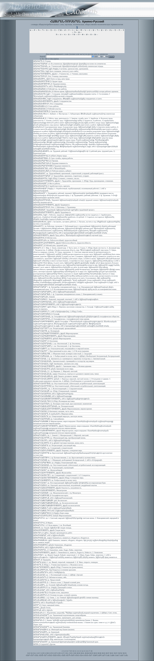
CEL (66, 653)
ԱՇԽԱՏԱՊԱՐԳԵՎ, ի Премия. (45, 161)
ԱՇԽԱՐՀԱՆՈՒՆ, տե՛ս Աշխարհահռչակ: (51, 440)
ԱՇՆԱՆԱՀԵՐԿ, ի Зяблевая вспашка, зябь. (50, 577)
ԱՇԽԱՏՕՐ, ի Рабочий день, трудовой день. (50, 245)
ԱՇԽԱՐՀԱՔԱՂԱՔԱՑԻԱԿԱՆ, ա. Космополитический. (55, 503)
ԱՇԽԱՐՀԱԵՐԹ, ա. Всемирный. (46, 331)
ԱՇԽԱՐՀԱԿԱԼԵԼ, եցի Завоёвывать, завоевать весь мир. (55, 364)
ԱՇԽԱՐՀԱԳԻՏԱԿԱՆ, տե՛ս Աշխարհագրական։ (55, 302)
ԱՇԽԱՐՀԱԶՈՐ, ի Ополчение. (45, 341)
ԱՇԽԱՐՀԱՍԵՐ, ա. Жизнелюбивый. (48, 470)
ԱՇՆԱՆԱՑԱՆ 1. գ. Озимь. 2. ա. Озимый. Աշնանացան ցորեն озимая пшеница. (66, 598)
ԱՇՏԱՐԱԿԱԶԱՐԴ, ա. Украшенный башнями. (51, 627)
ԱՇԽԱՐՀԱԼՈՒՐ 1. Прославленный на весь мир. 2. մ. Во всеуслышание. (61, 351)
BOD (78, 653)
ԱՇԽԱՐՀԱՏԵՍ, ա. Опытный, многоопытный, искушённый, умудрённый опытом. (65, 485)
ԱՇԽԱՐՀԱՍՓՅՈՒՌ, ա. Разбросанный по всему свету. (55, 480)
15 (85, 651)
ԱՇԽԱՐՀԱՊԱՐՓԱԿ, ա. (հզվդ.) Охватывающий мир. (55, 463)
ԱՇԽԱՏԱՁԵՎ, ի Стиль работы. (46, 106)
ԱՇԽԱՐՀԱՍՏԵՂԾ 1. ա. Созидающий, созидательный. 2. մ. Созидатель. (61, 475)
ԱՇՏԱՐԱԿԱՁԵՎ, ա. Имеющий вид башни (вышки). (54, 629)
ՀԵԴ (32, 655)
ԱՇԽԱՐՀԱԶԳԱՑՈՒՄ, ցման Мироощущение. (52, 338)
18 (91, 651)
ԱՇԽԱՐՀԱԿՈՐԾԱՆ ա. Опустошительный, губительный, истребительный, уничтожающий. (69, 384)
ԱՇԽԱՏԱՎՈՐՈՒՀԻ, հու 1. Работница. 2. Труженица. (54, 207)
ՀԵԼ (36, 655)
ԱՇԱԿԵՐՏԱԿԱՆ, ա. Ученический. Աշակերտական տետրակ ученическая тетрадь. (68, 66)
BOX (125, 653)
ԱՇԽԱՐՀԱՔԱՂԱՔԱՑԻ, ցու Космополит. (50, 500)
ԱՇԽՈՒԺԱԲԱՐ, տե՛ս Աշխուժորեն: (49, 535)
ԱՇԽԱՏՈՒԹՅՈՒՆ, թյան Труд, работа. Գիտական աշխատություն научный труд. (68, 235)
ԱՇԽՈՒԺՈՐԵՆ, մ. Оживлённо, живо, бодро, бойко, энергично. (57, 550)
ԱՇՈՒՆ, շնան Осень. (42, 608)
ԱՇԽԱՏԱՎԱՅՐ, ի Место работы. (46, 183)
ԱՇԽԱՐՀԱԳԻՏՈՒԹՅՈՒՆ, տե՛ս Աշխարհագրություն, (57, 304)
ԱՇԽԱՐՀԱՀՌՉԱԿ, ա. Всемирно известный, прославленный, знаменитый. (62, 404)
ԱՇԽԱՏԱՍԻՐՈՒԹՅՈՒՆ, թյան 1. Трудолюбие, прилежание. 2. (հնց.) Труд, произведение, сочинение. (73, 181)
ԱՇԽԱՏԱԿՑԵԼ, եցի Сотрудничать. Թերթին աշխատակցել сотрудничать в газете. (67, 99)
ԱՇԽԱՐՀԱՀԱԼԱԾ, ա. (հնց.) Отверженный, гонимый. (55, 391)
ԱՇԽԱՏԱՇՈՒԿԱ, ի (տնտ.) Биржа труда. (50, 156)
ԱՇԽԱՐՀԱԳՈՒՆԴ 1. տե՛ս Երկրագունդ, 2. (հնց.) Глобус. (58, 311)
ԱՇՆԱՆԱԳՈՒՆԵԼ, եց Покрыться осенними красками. (54, 570)
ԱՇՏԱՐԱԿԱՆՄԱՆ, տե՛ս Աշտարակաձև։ (51, 635)
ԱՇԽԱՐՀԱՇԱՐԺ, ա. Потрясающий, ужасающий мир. (54, 445)
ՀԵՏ (86, 655)
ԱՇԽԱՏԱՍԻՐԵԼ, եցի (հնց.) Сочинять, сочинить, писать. (56, 178)
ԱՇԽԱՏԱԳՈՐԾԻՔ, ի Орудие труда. (48, 81)
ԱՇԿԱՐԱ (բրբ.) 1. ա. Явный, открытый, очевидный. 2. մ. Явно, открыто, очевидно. (65, 562)
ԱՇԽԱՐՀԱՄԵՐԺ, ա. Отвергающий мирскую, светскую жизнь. (58, 416)
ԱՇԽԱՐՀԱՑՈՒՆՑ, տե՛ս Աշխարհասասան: (53, 498)
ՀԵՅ (55, 655)
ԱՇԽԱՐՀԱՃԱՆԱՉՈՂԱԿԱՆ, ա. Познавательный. (53, 406)
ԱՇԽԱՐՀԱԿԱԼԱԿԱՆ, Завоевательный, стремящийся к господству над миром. (63, 361)
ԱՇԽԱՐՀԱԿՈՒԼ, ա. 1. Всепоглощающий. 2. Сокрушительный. (58, 389)
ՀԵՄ (50, 655)
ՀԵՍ (77, 655)
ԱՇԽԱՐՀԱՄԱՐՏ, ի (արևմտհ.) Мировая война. (53, 414)
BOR (99, 653)
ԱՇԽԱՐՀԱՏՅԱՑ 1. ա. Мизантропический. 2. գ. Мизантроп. (57, 493)
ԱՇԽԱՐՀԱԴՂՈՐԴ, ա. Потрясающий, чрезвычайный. (54, 328)
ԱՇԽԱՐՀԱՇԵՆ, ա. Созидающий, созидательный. (53, 448)
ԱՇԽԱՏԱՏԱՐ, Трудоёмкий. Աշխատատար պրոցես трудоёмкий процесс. (64, 210)
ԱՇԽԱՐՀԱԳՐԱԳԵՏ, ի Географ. (46, 314)
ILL (34, 653)
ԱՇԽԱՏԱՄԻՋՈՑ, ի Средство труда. (48, 111)
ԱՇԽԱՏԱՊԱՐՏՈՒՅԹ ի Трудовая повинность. (52, 166)
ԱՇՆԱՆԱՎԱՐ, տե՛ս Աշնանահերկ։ (49, 590)
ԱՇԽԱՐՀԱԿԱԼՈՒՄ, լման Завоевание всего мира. (53, 369)
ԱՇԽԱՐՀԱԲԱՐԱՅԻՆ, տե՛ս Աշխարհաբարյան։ (54, 292)
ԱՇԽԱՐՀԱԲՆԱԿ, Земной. (44, 297)
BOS (103, 653)
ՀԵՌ (73, 655)
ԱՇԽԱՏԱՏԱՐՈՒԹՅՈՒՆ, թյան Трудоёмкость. (52, 212)
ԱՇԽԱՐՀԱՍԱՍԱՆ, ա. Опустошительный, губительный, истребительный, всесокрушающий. (69, 465)
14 (82, 651)
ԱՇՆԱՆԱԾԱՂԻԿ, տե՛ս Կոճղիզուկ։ (49, 572)
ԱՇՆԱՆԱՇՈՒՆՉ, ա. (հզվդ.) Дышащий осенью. (52, 587)
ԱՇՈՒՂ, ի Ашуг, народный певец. (46, 605)
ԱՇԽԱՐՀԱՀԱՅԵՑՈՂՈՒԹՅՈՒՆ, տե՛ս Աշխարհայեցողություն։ (61, 399)
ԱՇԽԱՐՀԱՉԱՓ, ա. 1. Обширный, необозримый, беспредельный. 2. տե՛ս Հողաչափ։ (67, 460)
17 (89, 651)
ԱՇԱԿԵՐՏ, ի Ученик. (42, 61)
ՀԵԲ (28, 655)
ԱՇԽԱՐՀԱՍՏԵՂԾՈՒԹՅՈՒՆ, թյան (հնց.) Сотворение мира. (58, 478)
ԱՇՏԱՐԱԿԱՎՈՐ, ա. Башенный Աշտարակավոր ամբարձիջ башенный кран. (66, 642)
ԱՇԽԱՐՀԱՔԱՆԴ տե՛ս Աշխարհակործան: (52, 508)
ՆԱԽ (112, 655)
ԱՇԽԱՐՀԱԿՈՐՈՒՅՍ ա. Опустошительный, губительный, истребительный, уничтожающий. (69, 386)
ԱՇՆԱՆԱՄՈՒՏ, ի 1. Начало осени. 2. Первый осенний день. (56, 582)
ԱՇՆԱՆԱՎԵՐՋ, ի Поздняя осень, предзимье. (51, 592)
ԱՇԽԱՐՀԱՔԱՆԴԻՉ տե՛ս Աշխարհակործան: (53, 511)
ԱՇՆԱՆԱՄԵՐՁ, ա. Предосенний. (47, 580)
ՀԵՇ (63, 655)
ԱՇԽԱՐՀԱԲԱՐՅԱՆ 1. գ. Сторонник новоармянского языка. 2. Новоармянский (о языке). (68, 294)
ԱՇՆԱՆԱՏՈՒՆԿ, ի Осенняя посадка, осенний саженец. (55, 595)
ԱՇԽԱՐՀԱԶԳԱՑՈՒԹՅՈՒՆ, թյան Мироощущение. (54, 336)
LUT (62, 653)
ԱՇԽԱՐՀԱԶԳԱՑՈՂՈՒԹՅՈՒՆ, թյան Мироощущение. (55, 333)
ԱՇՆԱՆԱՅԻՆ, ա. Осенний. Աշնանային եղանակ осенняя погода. (61, 585)
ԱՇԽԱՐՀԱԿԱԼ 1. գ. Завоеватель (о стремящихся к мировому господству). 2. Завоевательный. (69, 359)
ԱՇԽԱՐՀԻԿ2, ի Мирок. (43, 523)
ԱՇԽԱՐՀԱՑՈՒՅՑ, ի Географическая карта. (50, 495)
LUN (51, 653)
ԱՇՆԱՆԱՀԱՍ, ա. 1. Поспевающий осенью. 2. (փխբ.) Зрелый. (58, 575)
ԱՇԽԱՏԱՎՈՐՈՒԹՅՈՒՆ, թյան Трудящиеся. (51, 205)
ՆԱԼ (108, 655)
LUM (47, 653)
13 (80, 651)
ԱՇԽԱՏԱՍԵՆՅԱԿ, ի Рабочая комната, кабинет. (52, 171)
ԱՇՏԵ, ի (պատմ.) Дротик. (44, 644)
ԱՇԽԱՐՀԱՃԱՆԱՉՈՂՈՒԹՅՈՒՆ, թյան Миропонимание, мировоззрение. (62, 409)
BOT (107, 653)
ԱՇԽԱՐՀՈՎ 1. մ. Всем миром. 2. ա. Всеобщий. (52, 525)
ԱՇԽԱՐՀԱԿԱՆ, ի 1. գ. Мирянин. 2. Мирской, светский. (55, 371)
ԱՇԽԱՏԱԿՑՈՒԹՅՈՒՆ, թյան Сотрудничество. (52, 101)
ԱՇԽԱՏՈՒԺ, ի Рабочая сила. (45, 238)
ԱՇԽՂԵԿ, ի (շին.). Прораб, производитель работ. (52, 533)
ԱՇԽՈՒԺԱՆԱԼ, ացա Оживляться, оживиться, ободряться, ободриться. (61, 538)
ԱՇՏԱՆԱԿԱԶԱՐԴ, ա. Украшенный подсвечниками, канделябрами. (59, 615)
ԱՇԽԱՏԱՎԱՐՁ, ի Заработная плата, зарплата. (51, 186)
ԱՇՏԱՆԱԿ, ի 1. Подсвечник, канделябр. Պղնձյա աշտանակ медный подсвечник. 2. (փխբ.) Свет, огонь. (75, 613)
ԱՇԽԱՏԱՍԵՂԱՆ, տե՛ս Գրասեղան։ (49, 168)
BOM (87, 653)
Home (7, 21)
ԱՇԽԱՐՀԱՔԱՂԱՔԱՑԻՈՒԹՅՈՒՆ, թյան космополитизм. (56, 505)
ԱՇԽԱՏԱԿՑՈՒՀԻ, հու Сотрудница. (48, 104)
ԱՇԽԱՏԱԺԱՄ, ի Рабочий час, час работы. (50, 89)
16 (87, 651)
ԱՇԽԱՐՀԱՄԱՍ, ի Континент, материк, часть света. (53, 411)
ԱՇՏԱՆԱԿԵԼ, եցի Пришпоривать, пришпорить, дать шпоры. (57, 618)
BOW (120, 653)
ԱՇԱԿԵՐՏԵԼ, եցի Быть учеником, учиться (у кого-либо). (56, 71)
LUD (42, 653)
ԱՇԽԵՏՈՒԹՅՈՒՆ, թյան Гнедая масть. (49, 530)
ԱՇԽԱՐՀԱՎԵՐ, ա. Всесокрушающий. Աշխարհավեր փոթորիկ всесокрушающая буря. (69, 483)
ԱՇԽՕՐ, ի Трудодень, (42, 560)
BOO (95, 653)
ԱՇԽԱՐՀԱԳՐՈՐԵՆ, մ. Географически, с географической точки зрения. (61, 319)
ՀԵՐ (90, 655)
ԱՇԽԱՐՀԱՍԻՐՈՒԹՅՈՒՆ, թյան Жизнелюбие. (52, 473)
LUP (55, 653)
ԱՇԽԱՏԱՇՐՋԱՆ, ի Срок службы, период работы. (53, 158)
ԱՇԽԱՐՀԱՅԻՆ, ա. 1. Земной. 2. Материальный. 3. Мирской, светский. (61, 435)
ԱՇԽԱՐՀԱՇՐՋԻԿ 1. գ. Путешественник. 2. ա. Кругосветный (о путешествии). (64, 458)
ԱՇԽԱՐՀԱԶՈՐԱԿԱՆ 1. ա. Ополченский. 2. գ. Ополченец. (56, 343)
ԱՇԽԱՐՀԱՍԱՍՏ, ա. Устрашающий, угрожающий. (53, 468)
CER (74, 653)
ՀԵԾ (41, 655)
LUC (38, 653)
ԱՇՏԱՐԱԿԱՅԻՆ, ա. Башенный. (46, 632)
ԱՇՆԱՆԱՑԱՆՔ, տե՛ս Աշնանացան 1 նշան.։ (53, 600)
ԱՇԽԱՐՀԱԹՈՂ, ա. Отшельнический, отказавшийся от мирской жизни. (61, 349)
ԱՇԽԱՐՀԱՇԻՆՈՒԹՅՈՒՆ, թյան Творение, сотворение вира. (57, 450)
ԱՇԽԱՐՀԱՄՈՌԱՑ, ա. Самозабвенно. (48, 419)
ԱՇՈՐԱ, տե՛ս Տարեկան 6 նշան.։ (48, 603)
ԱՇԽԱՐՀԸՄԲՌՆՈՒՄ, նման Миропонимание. (52, 516)
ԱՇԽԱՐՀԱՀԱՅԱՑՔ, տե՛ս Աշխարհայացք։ (52, 396)
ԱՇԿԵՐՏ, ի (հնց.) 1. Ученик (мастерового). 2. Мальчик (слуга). (58, 565)
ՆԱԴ (104, 655)
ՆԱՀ (117, 655)
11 (76, 651)
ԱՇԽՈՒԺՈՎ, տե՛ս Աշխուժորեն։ (48, 547)
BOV (116, 653)
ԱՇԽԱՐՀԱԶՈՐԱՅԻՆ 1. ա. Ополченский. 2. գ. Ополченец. (56, 346)
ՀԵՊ (68, 655)
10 (73, 651)
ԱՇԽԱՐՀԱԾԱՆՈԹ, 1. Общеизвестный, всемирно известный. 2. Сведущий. (62, 354)
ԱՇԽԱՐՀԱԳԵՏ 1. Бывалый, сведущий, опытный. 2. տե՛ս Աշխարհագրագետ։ (66, 299)
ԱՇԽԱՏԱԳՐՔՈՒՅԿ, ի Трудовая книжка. (49, 84)
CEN (70, 653)
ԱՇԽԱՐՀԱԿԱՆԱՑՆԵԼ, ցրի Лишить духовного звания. (55, 376)
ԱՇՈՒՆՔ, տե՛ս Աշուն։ (43, 610)
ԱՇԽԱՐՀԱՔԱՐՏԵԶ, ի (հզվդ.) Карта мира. (51, 513)
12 (78, 651)
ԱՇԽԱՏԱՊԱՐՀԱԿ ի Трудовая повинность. (50, 163)
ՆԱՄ (121, 655)
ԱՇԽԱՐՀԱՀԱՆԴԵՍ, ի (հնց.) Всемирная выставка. (54, 401)
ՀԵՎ (81, 655)
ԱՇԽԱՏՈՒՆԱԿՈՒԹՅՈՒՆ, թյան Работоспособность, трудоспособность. (62, 243)
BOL (82, 653)
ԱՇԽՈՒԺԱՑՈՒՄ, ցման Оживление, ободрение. (52, 545)
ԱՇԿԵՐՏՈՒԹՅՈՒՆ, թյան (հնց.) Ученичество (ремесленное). (58, 567)
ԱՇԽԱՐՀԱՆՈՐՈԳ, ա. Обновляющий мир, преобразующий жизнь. (59, 438)
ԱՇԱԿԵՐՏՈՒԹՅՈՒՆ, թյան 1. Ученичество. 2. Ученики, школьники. (60, 74)
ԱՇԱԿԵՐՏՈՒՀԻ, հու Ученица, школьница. (50, 76)
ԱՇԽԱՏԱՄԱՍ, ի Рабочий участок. (47, 109)
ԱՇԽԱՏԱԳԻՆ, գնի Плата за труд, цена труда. (51, 79)
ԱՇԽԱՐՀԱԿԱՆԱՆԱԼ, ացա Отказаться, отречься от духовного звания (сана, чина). (66, 374)
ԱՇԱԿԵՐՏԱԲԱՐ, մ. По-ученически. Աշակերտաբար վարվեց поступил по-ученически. (69, 64)
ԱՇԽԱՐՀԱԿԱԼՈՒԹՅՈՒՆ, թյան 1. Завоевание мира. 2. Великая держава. (62, 366)
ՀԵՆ (59, 655)
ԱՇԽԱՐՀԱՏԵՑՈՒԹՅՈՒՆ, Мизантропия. (50, 490)
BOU (112, 653)
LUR (59, 653)
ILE (28, 653)
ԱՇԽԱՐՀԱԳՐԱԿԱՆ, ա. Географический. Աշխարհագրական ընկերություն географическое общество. (76, 316)
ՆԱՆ (126, 655)
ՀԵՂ (46, 655)
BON (91, 653)
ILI (32, 653)
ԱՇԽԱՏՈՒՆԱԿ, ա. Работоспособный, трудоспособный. (55, 240)
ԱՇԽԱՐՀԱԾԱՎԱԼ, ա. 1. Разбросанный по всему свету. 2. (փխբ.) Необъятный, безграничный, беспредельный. (76, 356)
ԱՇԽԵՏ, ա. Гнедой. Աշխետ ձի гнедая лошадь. (52, 528)
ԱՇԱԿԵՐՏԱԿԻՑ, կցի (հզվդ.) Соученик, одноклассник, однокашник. (61, 69)
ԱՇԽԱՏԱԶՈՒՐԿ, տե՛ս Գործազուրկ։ (50, 86)
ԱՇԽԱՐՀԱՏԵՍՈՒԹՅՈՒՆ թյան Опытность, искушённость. (57, 488)
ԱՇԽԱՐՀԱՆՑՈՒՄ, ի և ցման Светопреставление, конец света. (58, 443)
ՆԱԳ (99, 655)
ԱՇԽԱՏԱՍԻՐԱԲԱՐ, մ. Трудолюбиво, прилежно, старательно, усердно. (61, 176)
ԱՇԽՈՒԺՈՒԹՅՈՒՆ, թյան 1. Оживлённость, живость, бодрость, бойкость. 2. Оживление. (68, 552)
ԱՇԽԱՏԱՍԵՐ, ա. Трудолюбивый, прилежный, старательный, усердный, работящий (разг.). (68, 173)
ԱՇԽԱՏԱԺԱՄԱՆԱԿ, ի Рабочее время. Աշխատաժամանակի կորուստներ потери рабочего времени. (76, 91)
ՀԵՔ (95, 655)
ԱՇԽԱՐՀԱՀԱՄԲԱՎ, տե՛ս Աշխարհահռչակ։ (53, 394)
